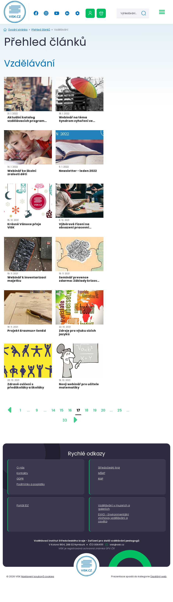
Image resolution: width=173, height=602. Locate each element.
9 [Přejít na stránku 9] (37, 410)
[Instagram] (46, 13)
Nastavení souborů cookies (37, 576)
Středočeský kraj (109, 467)
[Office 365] (77, 13)
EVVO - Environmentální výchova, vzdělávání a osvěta (113, 518)
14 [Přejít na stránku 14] (53, 410)
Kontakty (22, 473)
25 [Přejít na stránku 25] (119, 410)
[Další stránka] (73, 419)
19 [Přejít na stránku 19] (95, 410)
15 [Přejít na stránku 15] (61, 410)
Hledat (144, 14)
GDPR (20, 478)
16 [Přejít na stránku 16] (70, 410)
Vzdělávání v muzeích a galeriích (114, 507)
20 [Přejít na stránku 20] (103, 410)
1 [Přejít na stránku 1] (20, 410)
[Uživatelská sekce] (90, 13)
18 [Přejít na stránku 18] (86, 410)
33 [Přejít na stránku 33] (65, 420)
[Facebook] (36, 13)
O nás (20, 467)
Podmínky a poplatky (31, 484)
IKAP (100, 478)
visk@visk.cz (116, 544)
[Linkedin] (67, 13)
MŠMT (101, 473)
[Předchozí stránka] (11, 409)
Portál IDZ (23, 505)
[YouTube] (56, 13)
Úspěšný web (158, 576)
